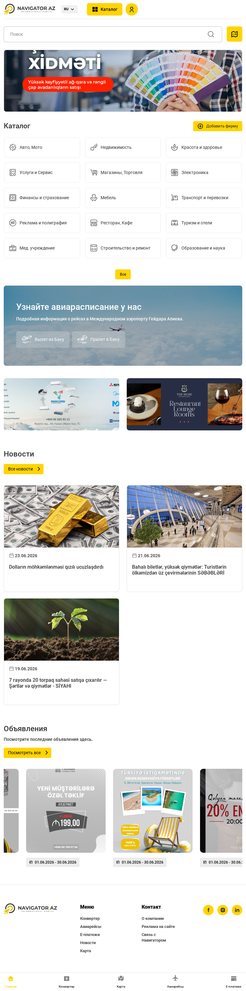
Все (123, 274)
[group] (66, 820)
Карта (85, 950)
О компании (153, 918)
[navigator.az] (30, 909)
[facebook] (208, 910)
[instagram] (222, 910)
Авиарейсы (90, 926)
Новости (88, 942)
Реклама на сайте (158, 926)
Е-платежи (90, 934)
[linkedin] (237, 910)
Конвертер (90, 918)
